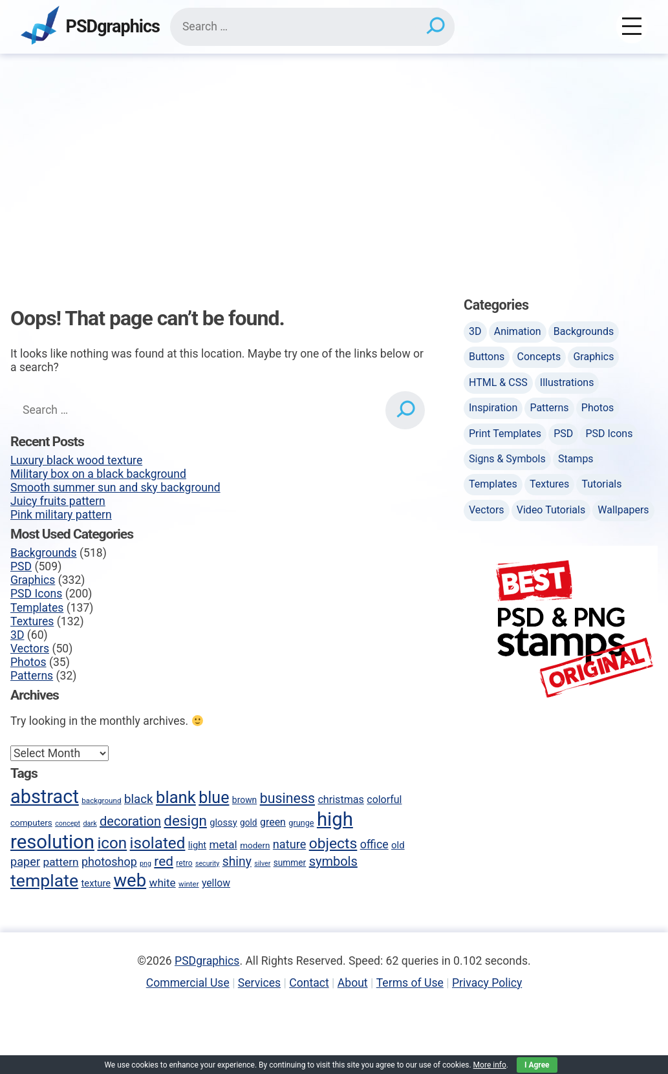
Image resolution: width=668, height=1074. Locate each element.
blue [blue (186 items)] (214, 797)
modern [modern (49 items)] (255, 845)
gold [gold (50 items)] (248, 822)
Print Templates (505, 433)
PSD (21, 566)
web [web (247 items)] (129, 880)
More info (489, 1064)
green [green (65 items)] (273, 822)
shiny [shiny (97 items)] (237, 861)
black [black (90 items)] (138, 799)
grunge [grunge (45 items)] (301, 823)
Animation (517, 331)
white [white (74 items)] (162, 882)
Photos (28, 662)
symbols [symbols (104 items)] (333, 861)
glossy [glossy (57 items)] (223, 822)
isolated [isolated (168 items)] (158, 842)
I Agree (537, 1064)
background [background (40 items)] (101, 800)
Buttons (486, 356)
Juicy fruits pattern (57, 501)
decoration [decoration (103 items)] (130, 821)
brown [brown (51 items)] (244, 800)
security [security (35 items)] (207, 863)
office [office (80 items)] (374, 844)
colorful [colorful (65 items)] (384, 799)
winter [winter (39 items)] (188, 883)
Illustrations (567, 382)
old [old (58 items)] (398, 845)
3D (17, 634)
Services (259, 982)
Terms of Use (410, 982)
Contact (309, 982)
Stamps (576, 459)
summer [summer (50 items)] (290, 862)
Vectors (29, 648)
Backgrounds (43, 552)
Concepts (539, 356)
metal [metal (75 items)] (223, 844)
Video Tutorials (551, 510)
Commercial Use (188, 982)
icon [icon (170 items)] (112, 842)
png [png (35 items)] (145, 863)
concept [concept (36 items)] (67, 823)
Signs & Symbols (507, 459)
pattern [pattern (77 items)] (60, 861)
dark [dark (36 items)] (89, 823)
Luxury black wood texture (76, 460)
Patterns (31, 675)
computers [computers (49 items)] (31, 822)
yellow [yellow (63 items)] (216, 883)
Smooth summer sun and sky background (115, 487)
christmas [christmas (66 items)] (341, 799)
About (353, 982)
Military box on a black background (98, 473)
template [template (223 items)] (44, 880)
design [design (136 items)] (185, 820)
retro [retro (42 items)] (184, 863)
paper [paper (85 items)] (25, 861)
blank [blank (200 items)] (176, 797)
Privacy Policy (487, 982)
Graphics (32, 580)
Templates (36, 607)
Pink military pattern (61, 514)
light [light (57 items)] (197, 845)
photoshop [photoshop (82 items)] (109, 861)
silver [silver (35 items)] (262, 863)
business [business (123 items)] (287, 798)
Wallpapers (623, 510)
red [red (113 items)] (163, 861)
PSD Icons (36, 593)
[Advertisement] (334, 150)
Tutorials (601, 484)
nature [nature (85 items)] (289, 844)
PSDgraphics (113, 26)
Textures (32, 621)
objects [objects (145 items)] (333, 843)
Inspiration (493, 408)
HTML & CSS (498, 382)
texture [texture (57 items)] (96, 883)
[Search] (435, 26)
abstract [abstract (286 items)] (44, 797)
